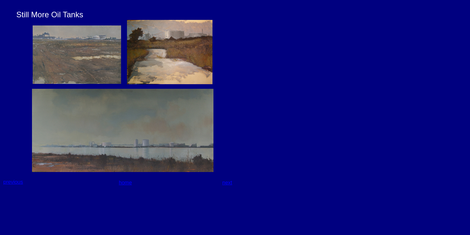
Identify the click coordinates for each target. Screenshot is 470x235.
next (227, 182)
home (125, 182)
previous (13, 182)
